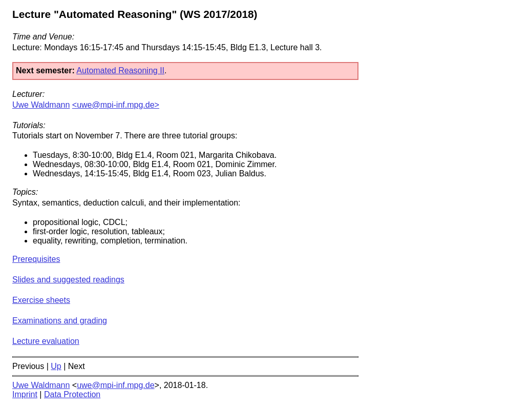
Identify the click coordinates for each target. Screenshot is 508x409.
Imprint (24, 394)
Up (56, 366)
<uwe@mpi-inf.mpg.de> (115, 104)
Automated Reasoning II (120, 70)
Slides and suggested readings (68, 279)
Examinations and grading (59, 320)
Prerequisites (36, 259)
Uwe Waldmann (41, 104)
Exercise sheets (41, 300)
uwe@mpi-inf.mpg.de (115, 385)
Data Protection (72, 394)
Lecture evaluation (45, 341)
